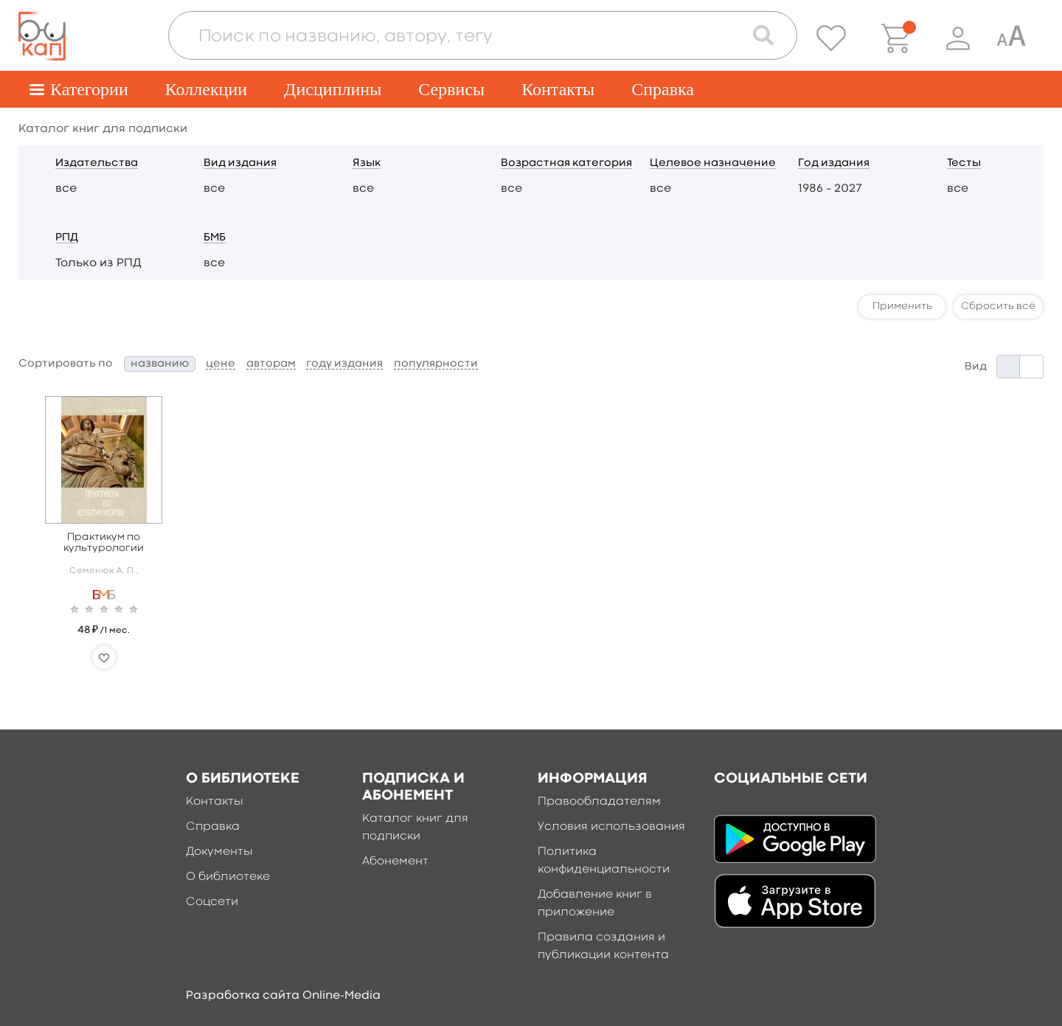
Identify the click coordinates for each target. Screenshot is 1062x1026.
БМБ (215, 238)
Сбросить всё (998, 306)
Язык (367, 163)
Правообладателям (599, 802)
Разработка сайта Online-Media (283, 996)
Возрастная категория (566, 163)
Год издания (834, 163)
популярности (436, 364)
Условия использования (611, 827)
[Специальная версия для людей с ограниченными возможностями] (1011, 38)
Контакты (557, 89)
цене (220, 364)
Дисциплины (332, 89)
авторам (271, 364)
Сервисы (451, 89)
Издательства (96, 163)
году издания (344, 364)
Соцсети (212, 902)
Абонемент (395, 861)
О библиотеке (228, 877)
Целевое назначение (713, 163)
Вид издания (240, 163)
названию (160, 364)
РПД (66, 238)
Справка (662, 89)
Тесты (964, 163)
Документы (219, 852)
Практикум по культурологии (103, 542)
